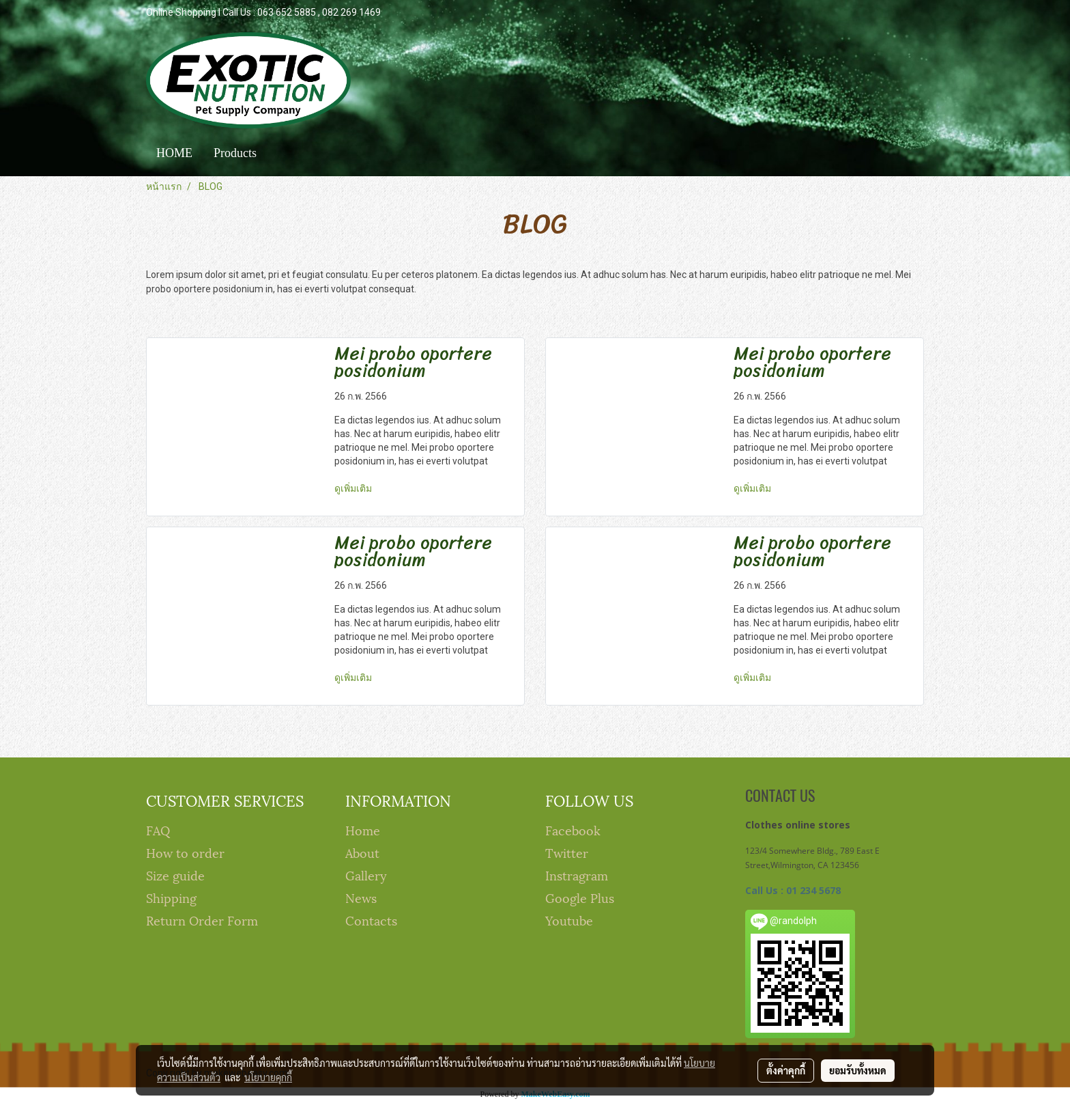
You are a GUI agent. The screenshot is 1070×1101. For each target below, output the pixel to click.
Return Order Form (202, 919)
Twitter (566, 852)
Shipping (171, 897)
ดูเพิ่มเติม (354, 488)
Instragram (576, 874)
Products (235, 153)
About (362, 852)
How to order (185, 852)
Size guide (175, 874)
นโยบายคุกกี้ (268, 1077)
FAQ (158, 829)
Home (362, 829)
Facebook (573, 829)
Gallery (366, 874)
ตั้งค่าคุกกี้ (785, 1070)
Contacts (371, 919)
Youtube (569, 919)
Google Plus (579, 897)
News (361, 897)
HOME (174, 153)
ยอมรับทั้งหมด (857, 1070)
